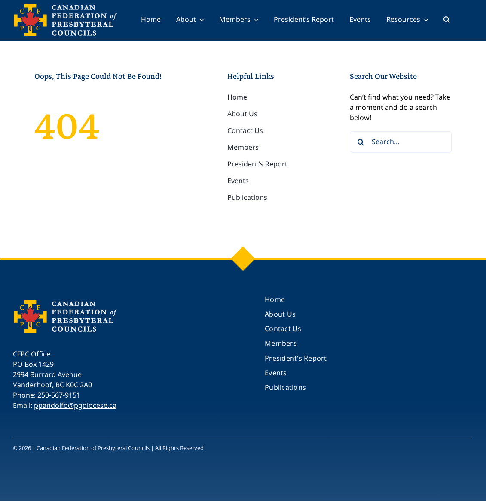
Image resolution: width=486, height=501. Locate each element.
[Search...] (401, 142)
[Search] (360, 142)
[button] (446, 20)
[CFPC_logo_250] (66, 303)
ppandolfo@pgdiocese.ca (75, 405)
